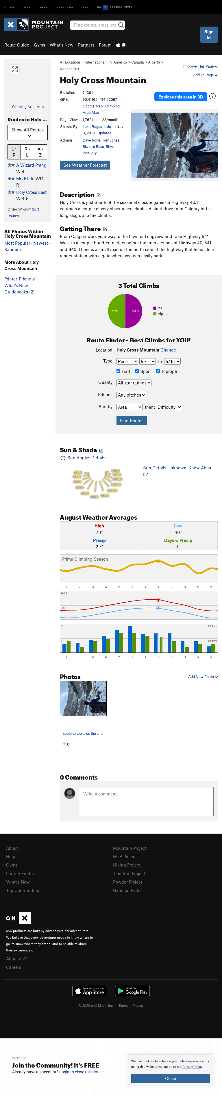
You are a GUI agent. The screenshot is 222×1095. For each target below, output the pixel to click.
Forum (105, 44)
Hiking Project (126, 864)
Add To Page (205, 74)
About (12, 848)
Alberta (154, 62)
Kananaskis (69, 68)
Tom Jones (110, 140)
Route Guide (16, 44)
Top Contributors (22, 890)
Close (170, 1078)
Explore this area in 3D (180, 96)
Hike (44, 7)
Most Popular (17, 243)
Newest (40, 243)
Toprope (166, 371)
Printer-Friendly (19, 278)
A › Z (40, 151)
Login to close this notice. (82, 1072)
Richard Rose (93, 146)
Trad (123, 371)
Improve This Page (200, 66)
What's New (61, 44)
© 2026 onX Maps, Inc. (96, 1005)
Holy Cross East (31, 192)
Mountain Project (130, 848)
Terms (123, 1005)
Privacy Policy (192, 1067)
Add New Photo (203, 676)
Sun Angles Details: (97, 478)
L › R (14, 151)
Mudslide (25, 178)
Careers (13, 967)
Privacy (138, 1005)
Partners (86, 44)
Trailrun (65, 7)
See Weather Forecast (85, 165)
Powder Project (127, 881)
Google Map (93, 106)
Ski (85, 7)
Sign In (209, 34)
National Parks (127, 890)
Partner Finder (20, 873)
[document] (170, 1071)
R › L (27, 151)
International (95, 62)
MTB (27, 7)
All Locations (70, 62)
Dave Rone (91, 140)
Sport (143, 371)
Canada (137, 62)
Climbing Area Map (28, 106)
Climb (9, 7)
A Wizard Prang (31, 165)
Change (168, 349)
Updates (104, 133)
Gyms (39, 44)
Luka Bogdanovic (97, 126)
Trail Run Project (129, 873)
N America (118, 62)
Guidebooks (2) (19, 291)
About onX (16, 958)
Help (10, 856)
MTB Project (125, 856)
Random (12, 249)
